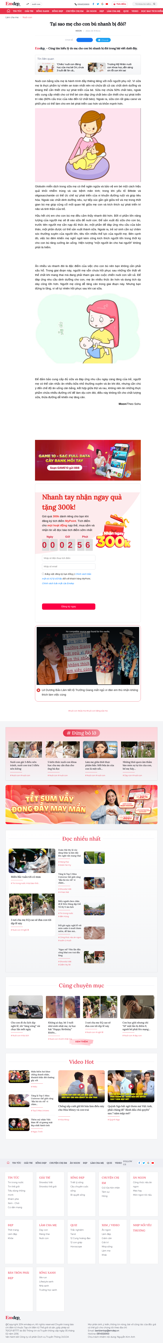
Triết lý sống (76, 1182)
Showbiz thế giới (48, 1186)
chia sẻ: (69, 40)
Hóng (105, 1196)
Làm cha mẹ (113, 11)
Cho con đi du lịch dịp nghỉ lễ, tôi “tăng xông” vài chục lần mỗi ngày (25, 1026)
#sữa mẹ (82, 711)
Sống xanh (42, 11)
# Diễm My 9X (64, 965)
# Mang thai (63, 862)
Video (135, 11)
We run (43, 1277)
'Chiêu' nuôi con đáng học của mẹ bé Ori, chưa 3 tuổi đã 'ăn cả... (70, 67)
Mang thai (44, 1234)
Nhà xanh (44, 1285)
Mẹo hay (137, 1190)
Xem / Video (110, 1225)
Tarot (73, 1234)
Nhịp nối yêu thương (142, 1227)
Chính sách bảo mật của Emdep (58, 583)
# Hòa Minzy (63, 1120)
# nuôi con (25, 775)
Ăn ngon (91, 11)
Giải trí (29, 11)
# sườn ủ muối (64, 940)
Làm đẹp (12, 1234)
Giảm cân (107, 1238)
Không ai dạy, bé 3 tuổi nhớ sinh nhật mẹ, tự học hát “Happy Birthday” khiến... (62, 1027)
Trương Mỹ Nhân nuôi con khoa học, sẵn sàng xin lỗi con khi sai (120, 67)
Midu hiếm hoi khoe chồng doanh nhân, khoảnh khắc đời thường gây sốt (42, 1076)
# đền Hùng (63, 916)
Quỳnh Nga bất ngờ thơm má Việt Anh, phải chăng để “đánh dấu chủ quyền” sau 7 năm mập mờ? (130, 1110)
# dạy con (137, 1035)
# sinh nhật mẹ (65, 1039)
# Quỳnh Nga (114, 1120)
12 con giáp (76, 1242)
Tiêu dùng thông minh (16, 1192)
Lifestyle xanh (46, 1281)
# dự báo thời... (33, 883)
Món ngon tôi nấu (142, 1195)
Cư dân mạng (15, 1207)
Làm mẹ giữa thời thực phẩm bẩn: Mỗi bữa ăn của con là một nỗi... (99, 765)
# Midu (34, 1087)
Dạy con (43, 1230)
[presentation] (64, 593)
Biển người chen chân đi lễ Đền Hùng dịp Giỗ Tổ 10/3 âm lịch (69, 904)
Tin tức (17, 11)
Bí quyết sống (77, 1195)
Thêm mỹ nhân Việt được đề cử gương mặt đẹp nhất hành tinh (42, 1122)
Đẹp (102, 11)
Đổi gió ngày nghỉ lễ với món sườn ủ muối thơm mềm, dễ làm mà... (69, 928)
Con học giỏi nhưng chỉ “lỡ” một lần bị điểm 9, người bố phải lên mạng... (136, 1026)
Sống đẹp (57, 11)
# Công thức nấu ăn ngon (69, 937)
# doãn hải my (64, 865)
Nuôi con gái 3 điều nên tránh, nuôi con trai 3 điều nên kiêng (24, 765)
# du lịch (25, 1035)
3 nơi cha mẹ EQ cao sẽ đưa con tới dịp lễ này (31, 921)
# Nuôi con (15, 775)
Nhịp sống (107, 1246)
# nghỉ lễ (25, 930)
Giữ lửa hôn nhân (111, 1187)
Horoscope (76, 1246)
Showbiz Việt (46, 1182)
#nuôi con (72, 711)
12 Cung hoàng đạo (80, 1238)
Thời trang (13, 1230)
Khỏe (10, 1238)
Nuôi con (27, 17)
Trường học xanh (48, 1290)
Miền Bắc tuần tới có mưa (26, 876)
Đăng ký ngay (68, 606)
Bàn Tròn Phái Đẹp (18, 1275)
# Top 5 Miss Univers (40, 1110)
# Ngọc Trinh (37, 1132)
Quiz (126, 11)
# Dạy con (127, 775)
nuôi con (36, 4)
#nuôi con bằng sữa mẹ (97, 711)
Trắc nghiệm (77, 1230)
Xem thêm (81, 1041)
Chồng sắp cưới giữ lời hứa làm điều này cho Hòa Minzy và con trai (81, 1108)
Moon (79, 31)
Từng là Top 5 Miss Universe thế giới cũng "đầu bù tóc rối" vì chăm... (69, 878)
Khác (104, 1255)
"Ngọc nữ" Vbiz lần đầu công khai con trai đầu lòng (69, 952)
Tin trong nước (16, 1182)
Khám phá (13, 1199)
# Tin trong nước (18, 883)
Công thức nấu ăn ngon (142, 1184)
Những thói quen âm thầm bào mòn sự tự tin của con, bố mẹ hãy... (137, 765)
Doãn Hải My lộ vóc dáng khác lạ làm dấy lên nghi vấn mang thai (69, 853)
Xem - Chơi (13, 1203)
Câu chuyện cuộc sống (79, 1188)
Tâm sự (106, 1192)
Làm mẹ (106, 1250)
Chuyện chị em (74, 11)
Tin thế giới (14, 1186)
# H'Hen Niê (63, 892)
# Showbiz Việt (64, 889)
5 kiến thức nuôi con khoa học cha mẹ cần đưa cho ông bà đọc (62, 765)
